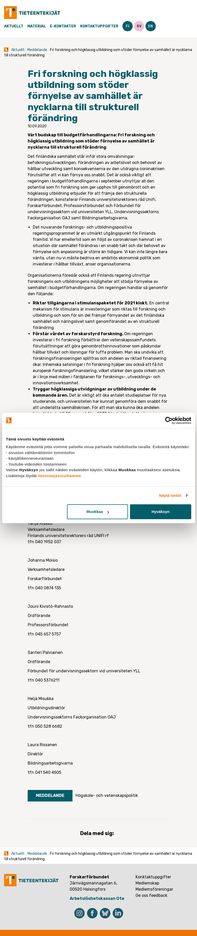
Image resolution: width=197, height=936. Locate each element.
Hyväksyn (161, 511)
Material (36, 26)
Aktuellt (13, 26)
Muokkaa (97, 511)
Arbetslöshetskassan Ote (97, 898)
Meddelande (37, 50)
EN (150, 26)
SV (139, 26)
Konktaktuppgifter (153, 877)
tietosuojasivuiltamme (59, 476)
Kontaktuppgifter (99, 26)
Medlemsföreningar (154, 889)
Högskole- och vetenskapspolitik (107, 795)
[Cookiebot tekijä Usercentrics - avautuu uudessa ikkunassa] (168, 420)
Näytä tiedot (170, 495)
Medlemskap (147, 883)
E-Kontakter (63, 26)
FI (127, 26)
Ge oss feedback (151, 895)
